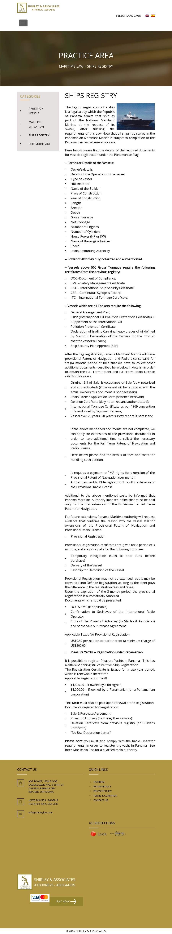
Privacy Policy (102, 791)
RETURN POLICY (102, 786)
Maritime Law (71, 66)
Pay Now (66, 901)
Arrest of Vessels (36, 111)
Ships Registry (39, 135)
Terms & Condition (105, 795)
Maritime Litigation (36, 124)
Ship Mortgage (39, 144)
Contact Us (100, 800)
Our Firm (99, 782)
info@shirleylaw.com (40, 812)
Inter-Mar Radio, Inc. (79, 750)
